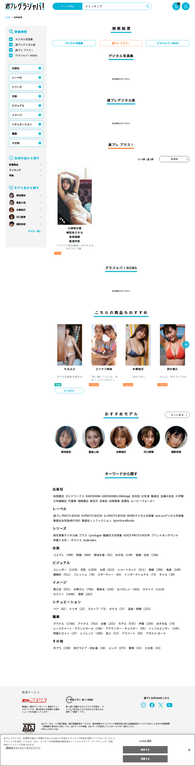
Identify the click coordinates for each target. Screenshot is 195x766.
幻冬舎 (145, 496)
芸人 (113, 633)
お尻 (108, 569)
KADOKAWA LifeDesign (116, 496)
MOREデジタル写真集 (140, 515)
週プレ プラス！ (24, 50)
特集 (11, 175)
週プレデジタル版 (25, 44)
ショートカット (132, 569)
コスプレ (64, 555)
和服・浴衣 (148, 555)
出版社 (15, 68)
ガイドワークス (74, 496)
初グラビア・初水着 (90, 648)
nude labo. (90, 540)
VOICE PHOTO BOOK (136, 535)
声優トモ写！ (61, 540)
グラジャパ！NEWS (26, 55)
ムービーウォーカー (143, 501)
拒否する (145, 749)
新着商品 (13, 164)
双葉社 (125, 501)
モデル (127, 623)
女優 (109, 623)
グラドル (64, 623)
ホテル (117, 609)
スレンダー (66, 569)
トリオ (78, 609)
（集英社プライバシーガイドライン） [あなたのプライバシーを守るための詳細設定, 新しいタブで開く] (22, 747)
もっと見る (177, 414)
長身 (174, 569)
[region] (97, 750)
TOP (7, 17)
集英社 (155, 496)
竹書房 (72, 501)
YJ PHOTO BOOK (91, 515)
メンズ (117, 648)
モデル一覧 (34, 231)
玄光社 (136, 496)
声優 (147, 623)
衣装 (14, 96)
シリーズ (17, 87)
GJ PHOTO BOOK (115, 515)
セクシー (64, 594)
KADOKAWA (93, 496)
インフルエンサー (165, 628)
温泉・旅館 (140, 609)
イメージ (17, 115)
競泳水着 (104, 555)
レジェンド (92, 633)
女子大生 (166, 623)
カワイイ (154, 589)
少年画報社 (60, 501)
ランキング (15, 170)
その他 (15, 143)
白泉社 (103, 501)
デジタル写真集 (24, 39)
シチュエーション (22, 124)
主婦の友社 (167, 496)
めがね (124, 555)
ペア (60, 609)
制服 (84, 555)
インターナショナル (141, 574)
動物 (136, 648)
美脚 (157, 569)
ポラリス (76, 540)
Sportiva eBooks (123, 520)
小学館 (179, 496)
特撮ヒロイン (66, 633)
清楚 (86, 594)
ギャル (167, 574)
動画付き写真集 (112, 535)
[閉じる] (189, 750)
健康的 (62, 574)
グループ (98, 609)
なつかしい (129, 589)
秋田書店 (58, 496)
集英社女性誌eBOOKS (66, 520)
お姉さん (84, 589)
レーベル (17, 77)
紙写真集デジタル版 (65, 535)
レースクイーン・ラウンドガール (78, 628)
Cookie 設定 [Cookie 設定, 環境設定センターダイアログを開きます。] (145, 740)
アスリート (133, 633)
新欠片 (94, 501)
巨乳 (89, 569)
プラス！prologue (90, 535)
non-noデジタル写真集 (169, 515)
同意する (145, 758)
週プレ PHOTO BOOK (66, 515)
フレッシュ (85, 574)
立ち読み (69, 390)
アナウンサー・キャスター (126, 628)
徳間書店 (83, 501)
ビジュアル (18, 105)
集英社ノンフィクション (97, 520)
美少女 (62, 589)
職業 (14, 133)
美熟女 (106, 589)
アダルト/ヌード (156, 633)
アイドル (88, 623)
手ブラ (62, 648)
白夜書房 (114, 501)
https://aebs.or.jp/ (49, 729)
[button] (186, 345)
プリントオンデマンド (164, 535)
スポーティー (110, 574)
